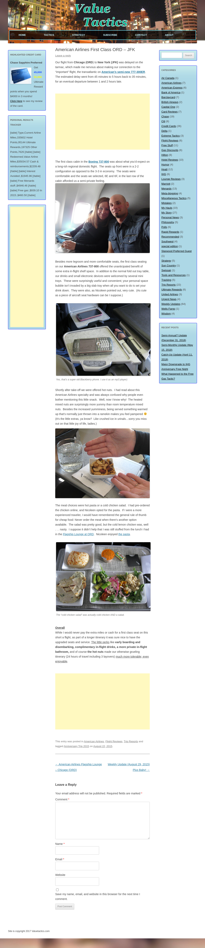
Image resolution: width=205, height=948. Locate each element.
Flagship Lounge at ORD (78, 534)
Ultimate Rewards (171, 289)
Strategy (78, 35)
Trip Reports (131, 741)
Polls (164, 227)
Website (60, 874)
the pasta (124, 534)
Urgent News (168, 299)
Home (22, 35)
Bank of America (170, 92)
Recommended (170, 236)
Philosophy (167, 222)
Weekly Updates (170, 303)
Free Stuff (167, 145)
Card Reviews (169, 111)
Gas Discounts (169, 150)
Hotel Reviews (169, 159)
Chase (165, 116)
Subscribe (110, 35)
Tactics (49, 35)
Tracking (166, 279)
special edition (169, 246)
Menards (166, 188)
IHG (163, 174)
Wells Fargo (168, 308)
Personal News (170, 217)
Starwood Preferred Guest (176, 251)
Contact (141, 35)
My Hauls (166, 207)
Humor (165, 164)
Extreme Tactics (170, 135)
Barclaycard (168, 97)
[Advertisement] (102, 122)
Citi (163, 121)
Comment (62, 799)
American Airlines (94, 741)
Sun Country (168, 265)
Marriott (165, 183)
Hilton (164, 154)
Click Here (16, 101)
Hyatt (164, 169)
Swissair (166, 270)
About (169, 35)
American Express (171, 87)
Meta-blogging (169, 193)
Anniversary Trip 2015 (76, 746)
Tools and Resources (173, 275)
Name (60, 843)
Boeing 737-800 (98, 161)
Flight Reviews (114, 741)
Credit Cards (168, 126)
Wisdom (166, 313)
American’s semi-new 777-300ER (123, 72)
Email (59, 859)
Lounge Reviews (171, 178)
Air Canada (167, 78)
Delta (164, 130)
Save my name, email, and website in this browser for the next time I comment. (97, 897)
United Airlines (169, 294)
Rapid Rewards (170, 231)
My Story (166, 212)
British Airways (169, 102)
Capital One (168, 106)
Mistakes (166, 203)
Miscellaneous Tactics (173, 198)
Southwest (167, 241)
